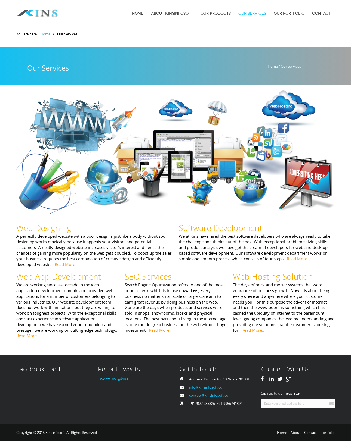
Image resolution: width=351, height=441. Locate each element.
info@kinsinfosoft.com (207, 387)
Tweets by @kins (113, 378)
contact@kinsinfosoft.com (210, 395)
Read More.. (66, 264)
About (296, 432)
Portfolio (328, 432)
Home (45, 34)
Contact (310, 432)
